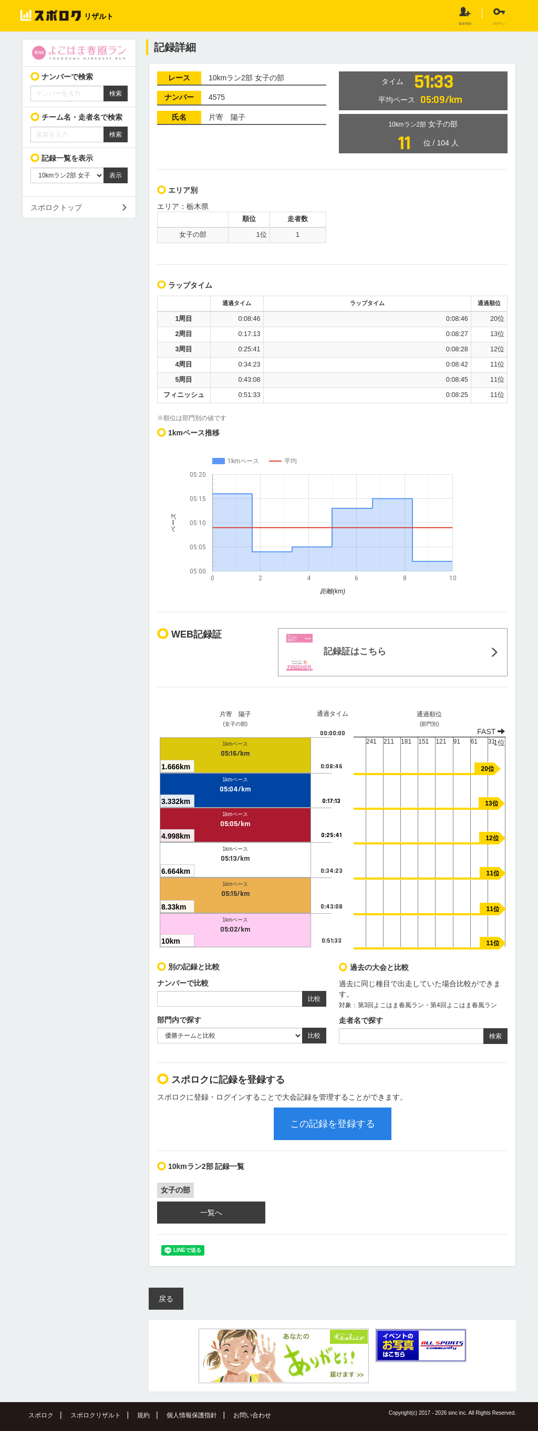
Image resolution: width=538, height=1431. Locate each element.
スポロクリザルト (95, 1415)
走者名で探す (361, 1020)
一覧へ (211, 1212)
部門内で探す (179, 1020)
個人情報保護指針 (192, 1415)
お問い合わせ (252, 1415)
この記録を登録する (332, 1124)
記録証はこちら (336, 652)
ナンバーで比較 (183, 983)
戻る (166, 1298)
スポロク (41, 1415)
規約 (143, 1415)
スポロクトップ (56, 207)
